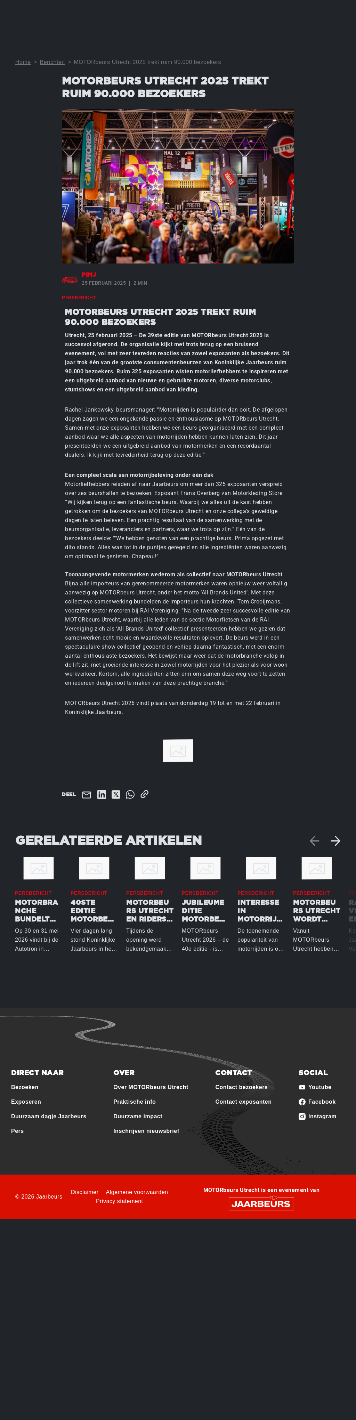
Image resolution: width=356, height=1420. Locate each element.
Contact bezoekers (241, 1087)
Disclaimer (85, 1192)
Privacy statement (119, 1201)
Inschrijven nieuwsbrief (146, 1131)
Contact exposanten (243, 1102)
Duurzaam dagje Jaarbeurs (49, 1116)
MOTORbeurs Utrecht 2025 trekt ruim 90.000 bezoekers (147, 62)
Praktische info (134, 1102)
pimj (89, 275)
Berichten (52, 62)
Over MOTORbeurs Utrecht (150, 1087)
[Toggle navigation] (334, 15)
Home (23, 62)
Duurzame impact (137, 1116)
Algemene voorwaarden (137, 1192)
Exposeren (26, 1102)
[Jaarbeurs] (261, 1203)
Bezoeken (25, 1087)
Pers (17, 1131)
